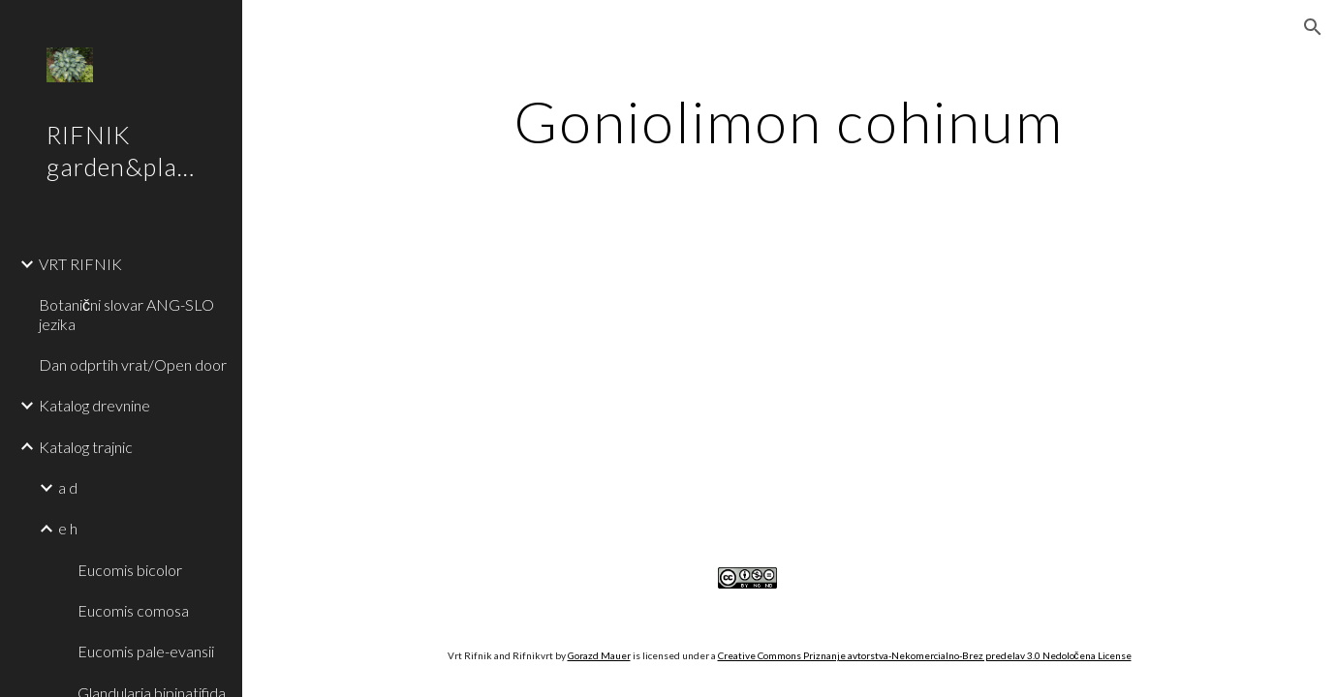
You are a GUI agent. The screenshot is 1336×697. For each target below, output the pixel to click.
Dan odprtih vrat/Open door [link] (133, 364)
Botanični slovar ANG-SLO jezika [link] (126, 313)
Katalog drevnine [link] (94, 405)
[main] (789, 121)
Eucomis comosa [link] (133, 610)
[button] (1312, 27)
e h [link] (68, 528)
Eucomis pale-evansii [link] (146, 651)
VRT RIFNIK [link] (80, 264)
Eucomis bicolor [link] (130, 570)
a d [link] (68, 487)
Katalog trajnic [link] (86, 447)
